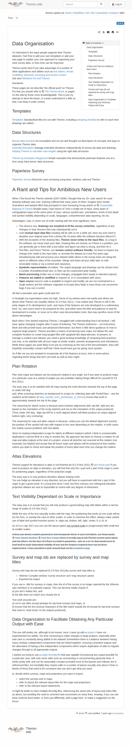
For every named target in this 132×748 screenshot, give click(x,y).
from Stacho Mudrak (26, 537)
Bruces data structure (23, 141)
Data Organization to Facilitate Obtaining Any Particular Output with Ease (102, 102)
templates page (82, 548)
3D (92, 13)
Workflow (79, 13)
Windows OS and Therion (36, 78)
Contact (113, 13)
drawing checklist (87, 119)
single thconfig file (50, 654)
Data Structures (95, 56)
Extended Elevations (23, 147)
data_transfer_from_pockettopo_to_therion (62, 397)
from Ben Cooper (50, 537)
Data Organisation (95, 47)
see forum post (102, 464)
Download (101, 13)
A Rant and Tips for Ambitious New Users (100, 67)
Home (68, 13)
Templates (93, 51)
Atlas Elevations (95, 78)
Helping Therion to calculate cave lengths (34, 151)
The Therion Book (54, 91)
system (91, 632)
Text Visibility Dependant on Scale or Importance (100, 83)
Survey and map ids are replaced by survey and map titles (101, 92)
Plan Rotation (94, 73)
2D (87, 13)
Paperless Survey (96, 60)
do (17, 18)
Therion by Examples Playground (30, 158)
